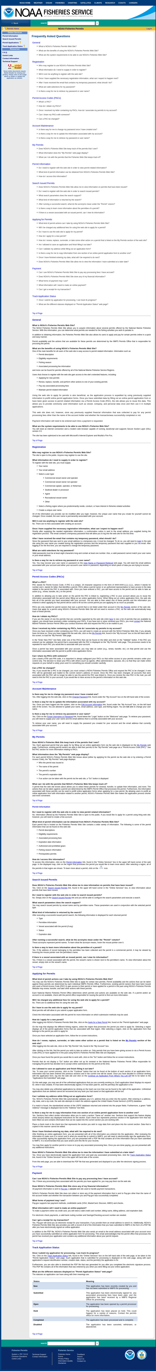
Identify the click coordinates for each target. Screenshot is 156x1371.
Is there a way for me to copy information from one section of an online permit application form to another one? (85, 253)
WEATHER (38, 3)
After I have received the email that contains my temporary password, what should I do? (75, 83)
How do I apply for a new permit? (52, 236)
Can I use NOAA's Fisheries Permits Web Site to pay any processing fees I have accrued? (76, 272)
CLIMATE (98, 3)
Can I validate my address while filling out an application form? (65, 249)
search (44, 23)
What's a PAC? (45, 102)
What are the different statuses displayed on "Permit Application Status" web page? (73, 304)
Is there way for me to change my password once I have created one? (68, 129)
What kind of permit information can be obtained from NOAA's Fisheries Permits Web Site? (77, 172)
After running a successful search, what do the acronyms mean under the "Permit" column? (77, 204)
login (139, 541)
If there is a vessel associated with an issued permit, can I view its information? (72, 213)
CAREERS (133, 3)
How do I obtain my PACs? (50, 106)
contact (137, 621)
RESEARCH (110, 3)
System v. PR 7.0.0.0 (20, 1354)
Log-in (149, 29)
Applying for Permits (42, 219)
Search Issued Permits (12, 39)
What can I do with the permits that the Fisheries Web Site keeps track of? (70, 157)
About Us (80, 1359)
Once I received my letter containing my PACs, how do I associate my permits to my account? (78, 110)
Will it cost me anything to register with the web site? (60, 74)
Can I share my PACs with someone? (54, 115)
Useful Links (8, 55)
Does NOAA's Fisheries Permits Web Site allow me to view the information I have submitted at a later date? (84, 262)
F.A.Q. (5, 52)
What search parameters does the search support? (60, 195)
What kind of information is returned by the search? (60, 200)
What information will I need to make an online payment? (62, 285)
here (111, 619)
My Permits (37, 145)
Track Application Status (14, 46)
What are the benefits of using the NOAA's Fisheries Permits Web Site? (69, 51)
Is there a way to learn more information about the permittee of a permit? (69, 208)
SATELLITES (85, 3)
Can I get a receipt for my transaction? (55, 289)
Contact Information (11, 58)
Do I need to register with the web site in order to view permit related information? (73, 168)
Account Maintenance (43, 125)
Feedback (81, 1354)
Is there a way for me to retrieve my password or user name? (64, 91)
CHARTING (72, 3)
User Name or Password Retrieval (98, 563)
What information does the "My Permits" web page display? (63, 153)
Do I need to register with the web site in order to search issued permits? (69, 191)
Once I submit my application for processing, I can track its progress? (68, 300)
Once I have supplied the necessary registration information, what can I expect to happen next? (78, 78)
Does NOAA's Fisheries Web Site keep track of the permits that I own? (68, 149)
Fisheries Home (64, 1354)
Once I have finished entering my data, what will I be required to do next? (69, 257)
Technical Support (10, 61)
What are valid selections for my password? (57, 87)
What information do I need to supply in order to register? (62, 70)
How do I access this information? (53, 176)
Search (80, 1357)
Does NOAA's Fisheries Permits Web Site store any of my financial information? (72, 276)
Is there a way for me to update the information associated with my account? (71, 134)
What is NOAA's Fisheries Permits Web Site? (58, 46)
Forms (60, 1356)
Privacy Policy (63, 1359)
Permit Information (10, 36)
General (36, 42)
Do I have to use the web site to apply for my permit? (61, 232)
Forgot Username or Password (60, 717)
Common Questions (19, 1356)
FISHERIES (60, 3)
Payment (36, 268)
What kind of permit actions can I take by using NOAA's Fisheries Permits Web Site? (74, 223)
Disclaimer (62, 1363)
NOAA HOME (25, 3)
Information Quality (65, 1361)
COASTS (122, 3)
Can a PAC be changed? (49, 119)
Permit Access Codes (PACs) (46, 98)
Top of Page (37, 313)
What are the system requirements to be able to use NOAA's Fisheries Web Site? (73, 55)
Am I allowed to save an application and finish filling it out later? (65, 245)
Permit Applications (12, 43)
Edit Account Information (91, 704)
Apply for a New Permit (97, 1022)
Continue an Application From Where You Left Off (109, 1076)
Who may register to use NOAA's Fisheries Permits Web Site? (65, 65)
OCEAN (49, 3)
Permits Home (13, 29)
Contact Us (81, 1361)
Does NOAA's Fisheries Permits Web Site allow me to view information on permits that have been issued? (83, 187)
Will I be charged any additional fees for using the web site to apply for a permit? (72, 227)
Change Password (80, 697)
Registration (38, 61)
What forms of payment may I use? (53, 281)
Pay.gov (64, 1189)
